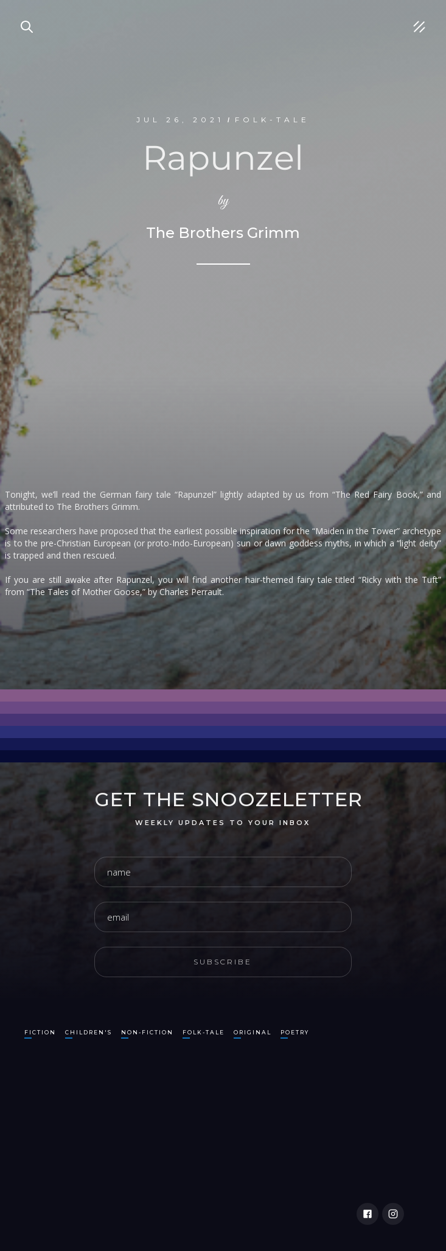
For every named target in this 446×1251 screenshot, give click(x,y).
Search (21, 12)
